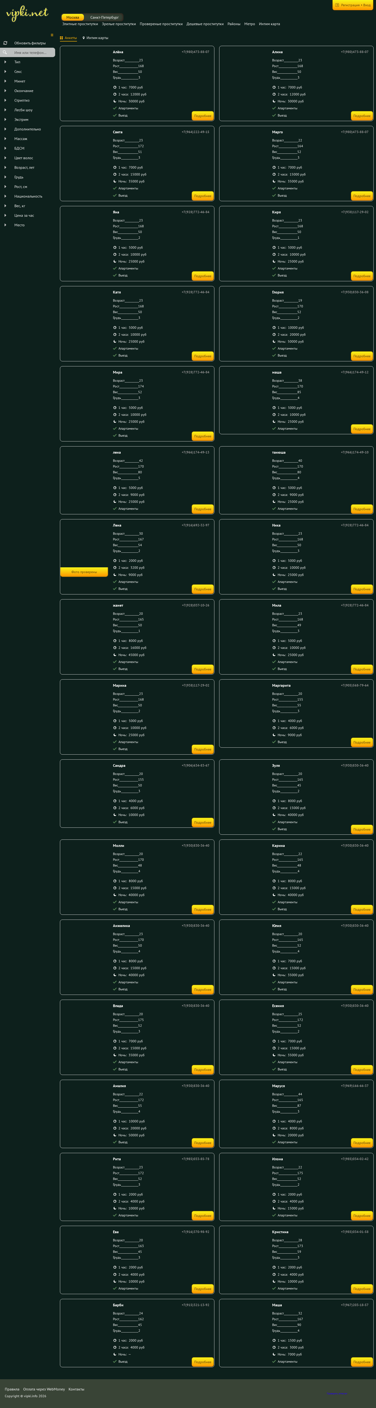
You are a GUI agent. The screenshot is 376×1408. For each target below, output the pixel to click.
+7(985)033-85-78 (195, 1159)
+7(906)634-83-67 (195, 765)
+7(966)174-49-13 (195, 452)
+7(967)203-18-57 (355, 1305)
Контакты (76, 1389)
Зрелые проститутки (119, 23)
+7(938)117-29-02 (355, 212)
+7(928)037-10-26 (195, 605)
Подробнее (202, 116)
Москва (72, 17)
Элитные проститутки (80, 23)
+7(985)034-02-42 (355, 1159)
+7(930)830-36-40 (355, 765)
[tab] (68, 38)
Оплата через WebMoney (44, 1389)
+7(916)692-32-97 (195, 525)
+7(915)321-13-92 (195, 1305)
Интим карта (269, 23)
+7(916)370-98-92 (195, 1232)
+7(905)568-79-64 (355, 685)
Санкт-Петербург (104, 17)
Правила (12, 1389)
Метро (249, 23)
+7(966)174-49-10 (355, 452)
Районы (234, 23)
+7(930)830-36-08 (355, 292)
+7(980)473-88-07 (195, 52)
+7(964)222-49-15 (195, 132)
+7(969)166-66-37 (355, 1086)
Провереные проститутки (161, 23)
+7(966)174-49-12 (355, 372)
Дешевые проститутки (205, 23)
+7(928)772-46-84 (195, 212)
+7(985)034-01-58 (355, 1232)
